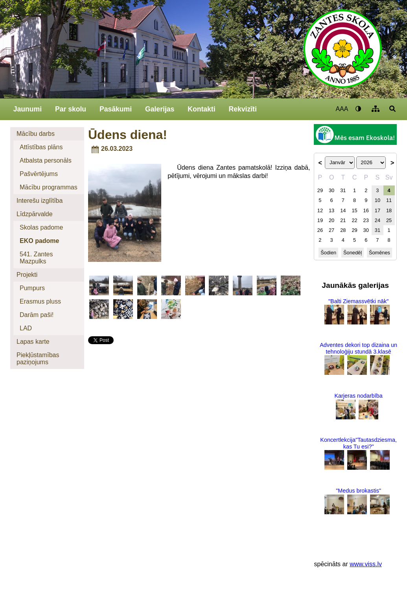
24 (377, 220)
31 (343, 190)
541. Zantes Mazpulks (36, 258)
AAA (341, 109)
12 (320, 210)
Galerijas (159, 109)
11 (389, 200)
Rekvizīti (242, 109)
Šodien (328, 253)
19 (320, 220)
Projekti (27, 274)
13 (331, 210)
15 (354, 210)
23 (366, 220)
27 (331, 230)
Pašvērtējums (39, 173)
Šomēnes (379, 253)
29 (320, 190)
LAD (26, 328)
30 (331, 190)
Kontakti (201, 109)
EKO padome (39, 240)
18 (389, 210)
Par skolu (70, 109)
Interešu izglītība (40, 200)
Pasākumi (115, 109)
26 (320, 230)
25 (389, 220)
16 (366, 210)
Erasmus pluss (40, 301)
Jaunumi (27, 109)
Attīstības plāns (41, 147)
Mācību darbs (36, 133)
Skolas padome (41, 227)
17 (377, 210)
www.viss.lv (366, 564)
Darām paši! (36, 314)
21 (343, 220)
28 (343, 230)
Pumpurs (32, 288)
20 (331, 220)
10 (377, 200)
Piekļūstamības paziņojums (38, 358)
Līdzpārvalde (35, 214)
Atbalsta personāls (46, 160)
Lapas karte (33, 341)
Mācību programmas (48, 187)
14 (343, 210)
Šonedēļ (352, 253)
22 (354, 220)
